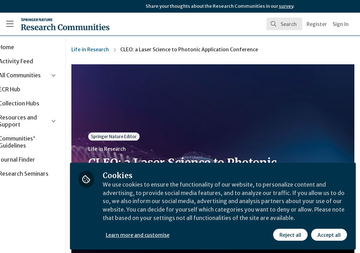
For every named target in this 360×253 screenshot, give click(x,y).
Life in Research (114, 49)
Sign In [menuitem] (341, 24)
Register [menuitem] (317, 24)
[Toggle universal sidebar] (10, 24)
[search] (284, 24)
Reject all (290, 234)
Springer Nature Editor (138, 136)
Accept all (329, 234)
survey (286, 6)
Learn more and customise (162, 234)
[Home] (53, 24)
